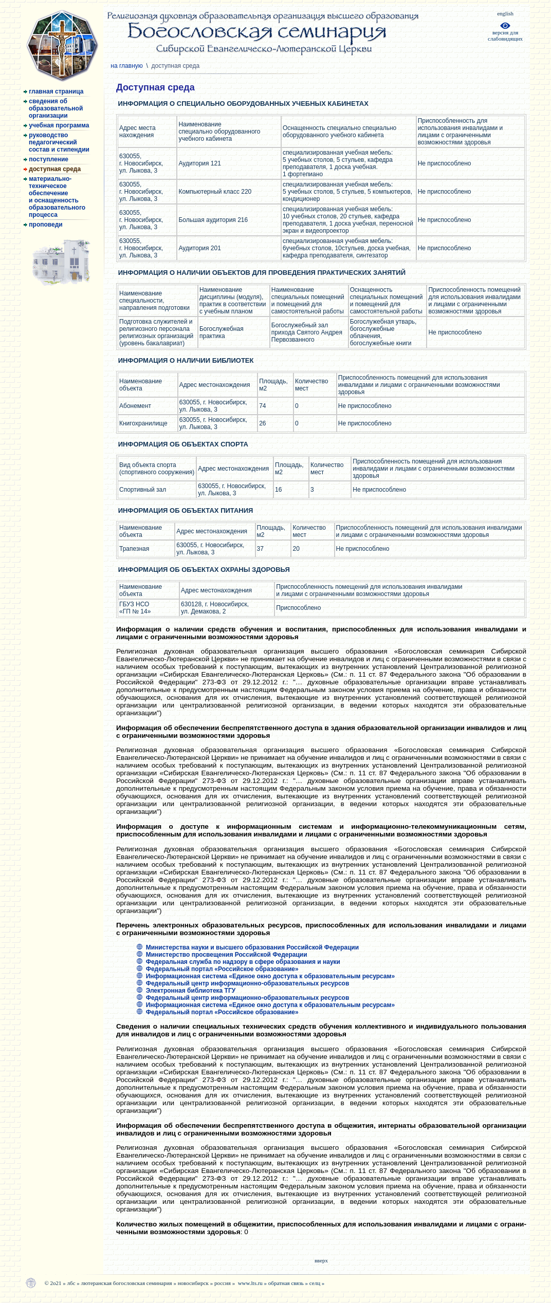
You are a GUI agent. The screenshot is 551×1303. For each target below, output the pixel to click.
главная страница (53, 91)
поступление (46, 159)
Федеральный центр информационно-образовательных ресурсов (243, 983)
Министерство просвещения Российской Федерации (222, 954)
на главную (127, 65)
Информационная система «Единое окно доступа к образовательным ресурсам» (266, 976)
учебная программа (56, 125)
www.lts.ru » (253, 1283)
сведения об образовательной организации (53, 108)
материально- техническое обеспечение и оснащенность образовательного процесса (54, 196)
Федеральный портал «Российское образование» (218, 969)
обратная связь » (288, 1283)
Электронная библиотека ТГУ (186, 990)
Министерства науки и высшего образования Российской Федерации (248, 947)
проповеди (43, 224)
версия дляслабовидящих (505, 33)
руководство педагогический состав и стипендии (56, 142)
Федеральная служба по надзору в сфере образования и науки (238, 961)
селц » (317, 1283)
